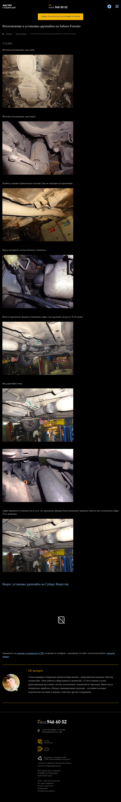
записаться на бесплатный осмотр (60, 16)
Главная (9, 34)
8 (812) (58, 7)
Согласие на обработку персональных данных (54, 763)
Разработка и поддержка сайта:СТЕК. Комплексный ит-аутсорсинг (57, 758)
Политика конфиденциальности (49, 766)
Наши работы (21, 34)
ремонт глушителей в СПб (30, 653)
